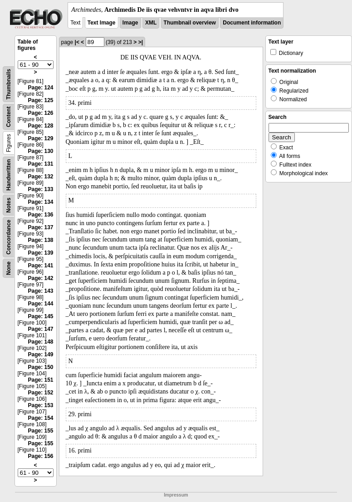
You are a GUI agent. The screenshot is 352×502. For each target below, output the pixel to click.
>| (140, 42)
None (8, 268)
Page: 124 (40, 87)
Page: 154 (40, 418)
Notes (8, 204)
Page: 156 (40, 456)
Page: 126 (40, 113)
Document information (252, 23)
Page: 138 (40, 240)
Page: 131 (40, 164)
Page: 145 (40, 316)
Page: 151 (40, 380)
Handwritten (8, 175)
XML (150, 23)
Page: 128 (40, 126)
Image (130, 23)
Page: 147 (40, 329)
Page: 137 (40, 227)
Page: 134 (40, 202)
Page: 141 (40, 265)
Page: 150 (40, 367)
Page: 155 (40, 431)
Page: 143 (40, 291)
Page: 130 (40, 151)
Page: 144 (40, 303)
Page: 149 (40, 354)
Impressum (176, 494)
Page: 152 (40, 392)
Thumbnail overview (190, 23)
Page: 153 (40, 405)
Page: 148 (40, 342)
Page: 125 (40, 100)
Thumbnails (8, 84)
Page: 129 (40, 138)
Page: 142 (40, 278)
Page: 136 (40, 215)
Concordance (8, 237)
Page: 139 (40, 253)
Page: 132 (40, 176)
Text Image (102, 23)
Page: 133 (40, 189)
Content (8, 117)
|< (77, 42)
